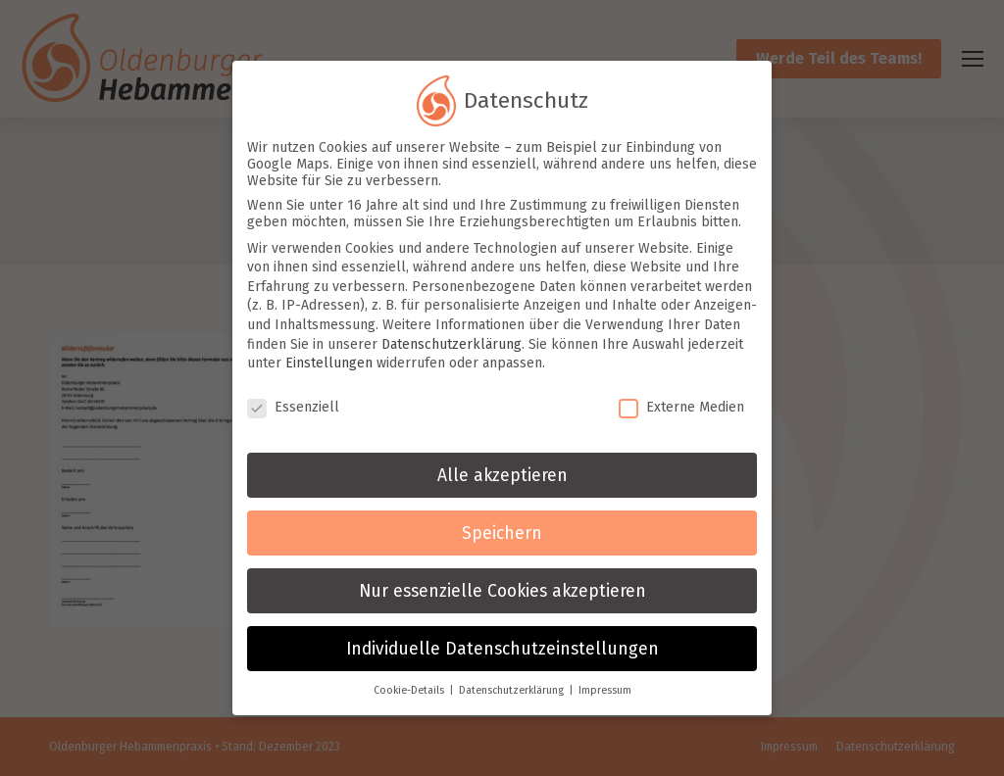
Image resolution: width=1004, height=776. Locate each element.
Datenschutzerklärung (451, 341)
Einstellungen (329, 361)
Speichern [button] (502, 530)
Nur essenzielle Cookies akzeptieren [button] (502, 588)
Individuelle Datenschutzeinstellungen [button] (502, 646)
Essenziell (293, 404)
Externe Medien (681, 404)
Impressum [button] (604, 688)
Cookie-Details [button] (410, 688)
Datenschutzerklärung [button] (513, 688)
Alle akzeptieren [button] (502, 472)
